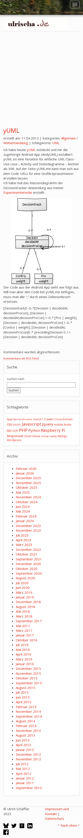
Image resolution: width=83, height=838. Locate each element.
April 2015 (23, 702)
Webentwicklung (15, 143)
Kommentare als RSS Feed (21, 358)
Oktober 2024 (26, 502)
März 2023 (24, 544)
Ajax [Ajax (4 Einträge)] (10, 419)
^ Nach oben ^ (69, 825)
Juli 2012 (22, 764)
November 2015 (28, 673)
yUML (11, 130)
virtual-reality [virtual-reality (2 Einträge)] (49, 436)
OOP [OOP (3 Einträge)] (15, 431)
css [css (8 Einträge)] (9, 424)
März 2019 (24, 592)
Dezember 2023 (28, 525)
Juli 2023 (22, 535)
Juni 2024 (23, 506)
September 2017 (29, 621)
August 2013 (25, 735)
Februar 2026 (26, 468)
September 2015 (29, 683)
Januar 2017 (25, 635)
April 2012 (23, 773)
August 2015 (25, 687)
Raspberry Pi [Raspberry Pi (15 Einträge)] (53, 430)
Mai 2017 (23, 626)
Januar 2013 (25, 749)
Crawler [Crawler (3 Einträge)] (49, 419)
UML (55, 143)
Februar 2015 (26, 707)
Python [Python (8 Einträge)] (34, 430)
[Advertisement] (41, 77)
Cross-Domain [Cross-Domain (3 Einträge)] (63, 419)
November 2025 (28, 483)
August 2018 (25, 606)
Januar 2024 (25, 521)
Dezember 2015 (28, 668)
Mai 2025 (23, 492)
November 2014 (28, 711)
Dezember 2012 (28, 754)
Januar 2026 (25, 473)
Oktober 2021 (26, 554)
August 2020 (25, 578)
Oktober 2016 (26, 640)
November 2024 (28, 497)
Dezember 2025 (28, 478)
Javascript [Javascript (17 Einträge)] (31, 424)
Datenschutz (54, 818)
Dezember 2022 (28, 549)
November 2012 (28, 759)
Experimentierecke (17, 192)
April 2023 (23, 540)
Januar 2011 (25, 783)
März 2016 (24, 659)
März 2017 (24, 630)
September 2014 (29, 716)
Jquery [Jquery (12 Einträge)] (47, 424)
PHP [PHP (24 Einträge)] (23, 430)
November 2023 (28, 530)
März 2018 (24, 616)
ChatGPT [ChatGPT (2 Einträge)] (38, 419)
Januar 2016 (25, 664)
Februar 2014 (26, 725)
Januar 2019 (25, 597)
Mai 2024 (23, 511)
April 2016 (23, 654)
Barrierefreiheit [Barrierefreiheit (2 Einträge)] (22, 419)
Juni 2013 (23, 740)
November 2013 (28, 730)
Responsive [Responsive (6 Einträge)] (15, 436)
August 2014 (25, 721)
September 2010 (29, 787)
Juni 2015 (23, 697)
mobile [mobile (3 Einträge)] (58, 424)
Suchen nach (15, 379)
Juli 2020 (22, 583)
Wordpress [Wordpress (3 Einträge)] (14, 440)
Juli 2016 (22, 644)
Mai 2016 (23, 649)
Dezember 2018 (28, 602)
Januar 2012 (25, 778)
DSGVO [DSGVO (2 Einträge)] (17, 424)
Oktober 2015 (26, 678)
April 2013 (23, 745)
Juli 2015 (22, 692)
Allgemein (68, 138)
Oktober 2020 (26, 568)
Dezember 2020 (28, 563)
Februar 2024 (26, 516)
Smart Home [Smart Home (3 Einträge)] (32, 436)
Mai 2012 (23, 768)
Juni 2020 (23, 587)
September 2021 (29, 559)
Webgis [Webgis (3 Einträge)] (62, 436)
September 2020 (29, 573)
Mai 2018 (23, 611)
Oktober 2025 (26, 487)
